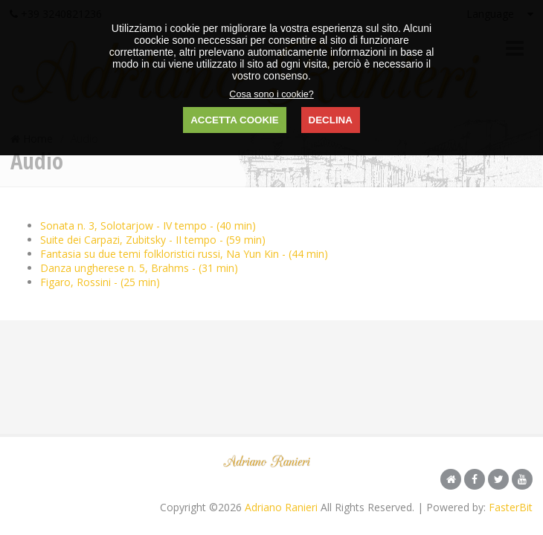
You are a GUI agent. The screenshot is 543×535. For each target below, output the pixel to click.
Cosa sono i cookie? (271, 94)
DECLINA (331, 120)
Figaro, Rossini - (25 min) (100, 282)
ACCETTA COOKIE (234, 120)
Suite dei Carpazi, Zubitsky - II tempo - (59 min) (153, 240)
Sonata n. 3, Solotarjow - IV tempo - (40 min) (148, 225)
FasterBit (511, 507)
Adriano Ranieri (281, 507)
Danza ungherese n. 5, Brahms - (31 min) (139, 268)
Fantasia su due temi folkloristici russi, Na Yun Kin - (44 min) (184, 254)
